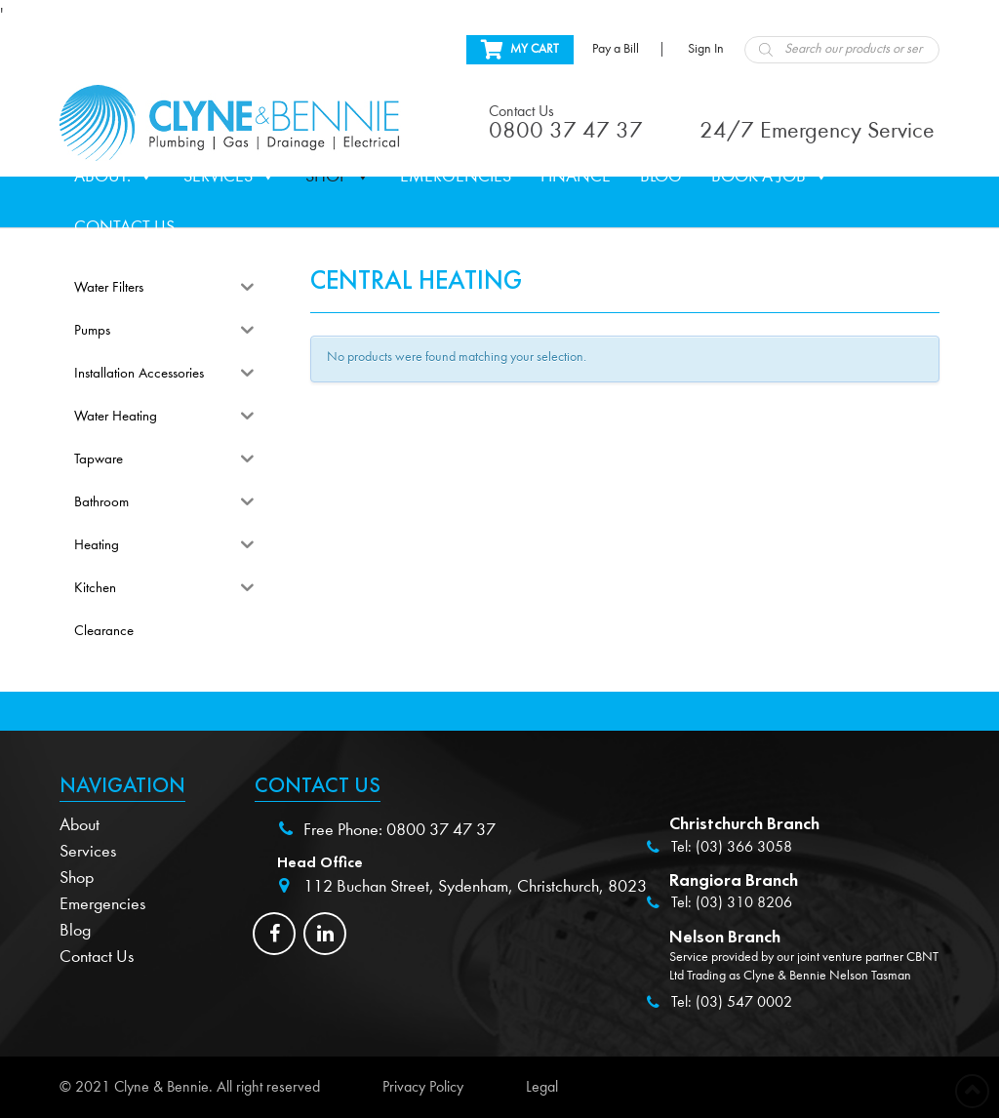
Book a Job (770, 176)
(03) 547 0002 (744, 1002)
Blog (661, 176)
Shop (338, 176)
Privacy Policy (422, 1087)
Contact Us (124, 227)
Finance (575, 176)
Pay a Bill (615, 49)
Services (229, 176)
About (80, 825)
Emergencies (455, 176)
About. (114, 176)
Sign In (706, 49)
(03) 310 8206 (744, 902)
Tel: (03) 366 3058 (731, 847)
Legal (542, 1087)
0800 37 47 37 (441, 829)
